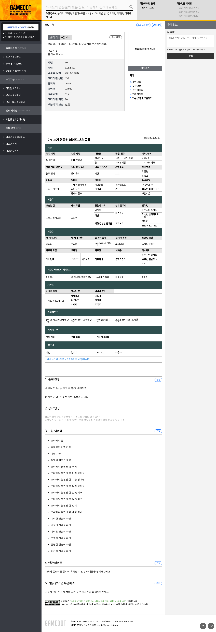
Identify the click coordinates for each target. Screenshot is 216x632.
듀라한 (75, 259)
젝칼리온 (146, 193)
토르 (117, 174)
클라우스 (75, 174)
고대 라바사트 (102, 337)
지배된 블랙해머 (78, 185)
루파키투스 (120, 259)
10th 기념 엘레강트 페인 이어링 (108, 13)
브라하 (74, 244)
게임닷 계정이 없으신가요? (15, 33)
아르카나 (99, 259)
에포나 (98, 296)
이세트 (98, 210)
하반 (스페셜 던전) (103, 321)
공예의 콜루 (76, 193)
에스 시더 (86, 259)
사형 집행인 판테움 (103, 223)
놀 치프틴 (50, 160)
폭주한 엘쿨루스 (149, 259)
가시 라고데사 (148, 163)
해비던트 (50, 259)
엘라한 (145, 221)
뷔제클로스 (120, 185)
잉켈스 (145, 176)
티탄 (97, 174)
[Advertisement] (103, 124)
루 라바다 (119, 244)
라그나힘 (75, 300)
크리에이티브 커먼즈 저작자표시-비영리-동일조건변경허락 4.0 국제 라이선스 (99, 601)
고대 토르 (75, 337)
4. (131, 94)
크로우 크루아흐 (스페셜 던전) (126, 321)
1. (131, 82)
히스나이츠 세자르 (56, 301)
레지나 (49, 244)
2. (131, 86)
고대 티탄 (50, 337)
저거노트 (119, 223)
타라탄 (98, 300)
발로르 (74, 352)
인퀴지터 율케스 (149, 210)
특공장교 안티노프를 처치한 (78, 13)
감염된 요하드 (148, 244)
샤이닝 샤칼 (120, 163)
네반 (48, 352)
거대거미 (146, 158)
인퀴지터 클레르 (149, 255)
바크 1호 (119, 213)
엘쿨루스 (99, 189)
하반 (97, 215)
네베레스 (75, 296)
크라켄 (74, 218)
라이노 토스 (76, 189)
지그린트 (99, 185)
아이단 (145, 277)
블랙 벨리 (50, 174)
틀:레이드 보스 (55, 54)
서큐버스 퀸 (147, 185)
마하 (144, 264)
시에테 (74, 304)
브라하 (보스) (148, 8)
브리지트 (100, 352)
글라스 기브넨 (52, 189)
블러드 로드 (100, 158)
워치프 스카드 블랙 (124, 158)
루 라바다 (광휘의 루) (81, 277)
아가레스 (50, 277)
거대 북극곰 (76, 160)
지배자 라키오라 (53, 218)
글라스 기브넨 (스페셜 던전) (57, 321)
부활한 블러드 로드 (150, 189)
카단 (117, 189)
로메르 (98, 304)
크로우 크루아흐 (149, 226)
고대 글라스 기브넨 (103, 244)
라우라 (118, 352)
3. (131, 90)
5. (131, 98)
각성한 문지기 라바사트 (150, 215)
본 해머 (61, 13)
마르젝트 (119, 277)
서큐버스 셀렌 (102, 277)
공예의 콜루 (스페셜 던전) (81, 321)
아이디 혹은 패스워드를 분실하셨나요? (19, 37)
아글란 (145, 171)
